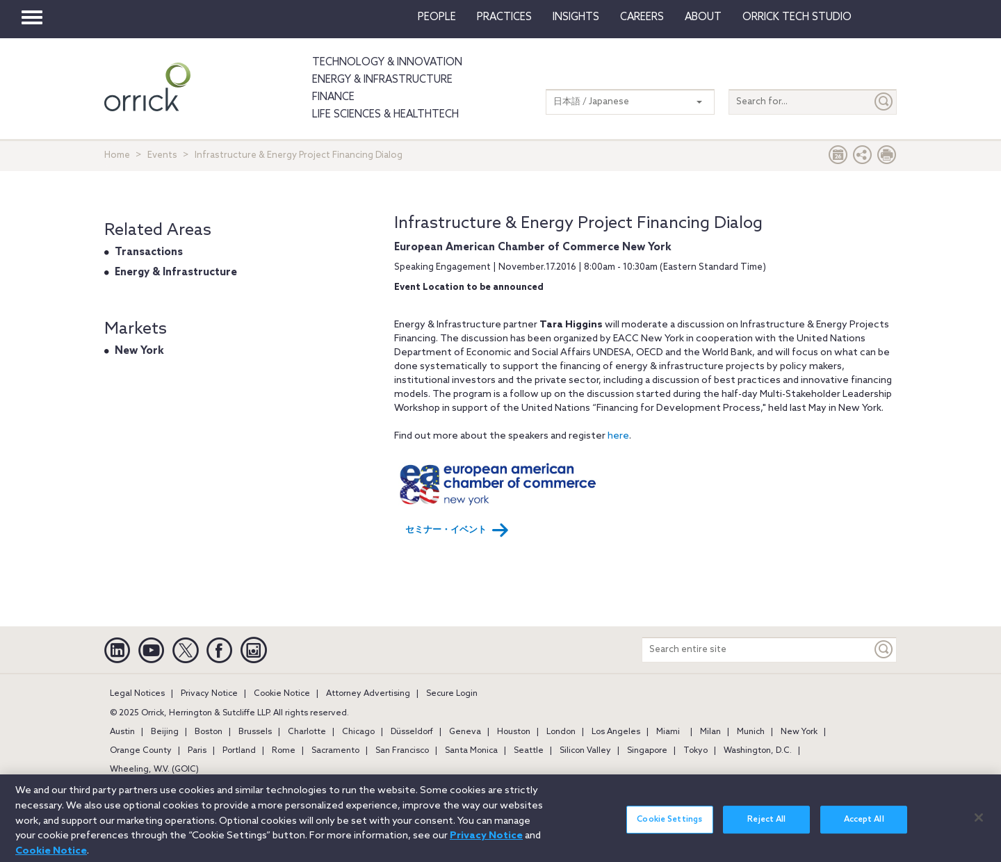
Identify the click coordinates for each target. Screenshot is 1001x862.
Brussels (255, 732)
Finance (333, 97)
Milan (710, 732)
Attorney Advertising (368, 694)
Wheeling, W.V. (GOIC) (154, 769)
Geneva (465, 732)
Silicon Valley (585, 751)
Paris (197, 751)
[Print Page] (887, 158)
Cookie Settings (669, 826)
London (561, 732)
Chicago (358, 732)
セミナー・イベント (457, 530)
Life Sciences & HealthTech (385, 114)
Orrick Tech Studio (797, 17)
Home (117, 155)
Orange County (141, 751)
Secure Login (452, 694)
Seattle (529, 751)
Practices (504, 17)
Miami (668, 732)
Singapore (647, 751)
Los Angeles (616, 732)
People (437, 17)
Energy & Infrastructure (382, 80)
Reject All (766, 826)
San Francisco (402, 751)
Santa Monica (471, 751)
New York (139, 351)
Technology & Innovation (387, 62)
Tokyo (695, 751)
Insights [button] (576, 17)
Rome (283, 751)
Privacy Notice (209, 694)
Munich (751, 732)
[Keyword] (884, 649)
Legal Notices (137, 694)
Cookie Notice (282, 694)
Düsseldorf (412, 732)
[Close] (978, 823)
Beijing (165, 732)
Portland (239, 751)
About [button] (703, 17)
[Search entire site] (757, 649)
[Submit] (884, 102)
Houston (513, 732)
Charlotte (307, 732)
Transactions (149, 252)
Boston (208, 732)
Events (162, 155)
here (618, 436)
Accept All (864, 826)
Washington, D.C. (758, 751)
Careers (642, 17)
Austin (122, 732)
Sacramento (335, 751)
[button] (862, 158)
